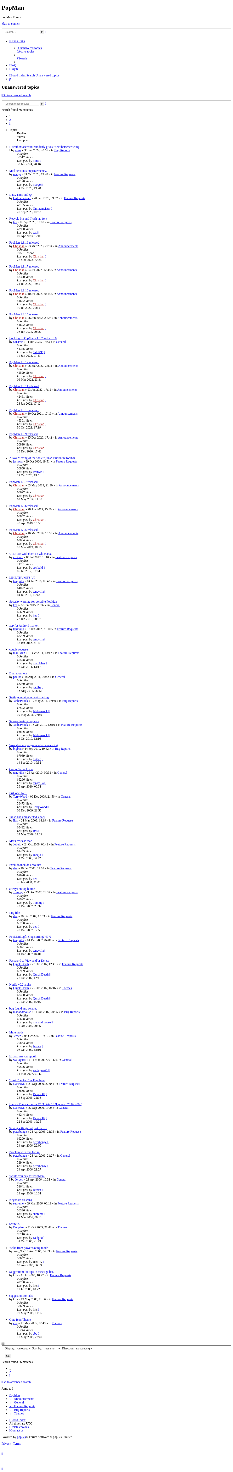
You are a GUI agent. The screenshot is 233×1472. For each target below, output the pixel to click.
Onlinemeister (22, 198)
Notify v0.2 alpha (20, 984)
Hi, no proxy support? (22, 1056)
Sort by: (46, 1348)
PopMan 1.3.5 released (23, 529)
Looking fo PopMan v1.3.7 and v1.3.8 (33, 338)
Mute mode (16, 1032)
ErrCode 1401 (18, 793)
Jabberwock (20, 700)
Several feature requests (24, 721)
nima (18, 150)
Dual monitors (18, 673)
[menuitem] (29, 48)
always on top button (22, 888)
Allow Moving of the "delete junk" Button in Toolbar (42, 458)
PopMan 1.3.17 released (24, 266)
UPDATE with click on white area (30, 553)
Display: (18, 1348)
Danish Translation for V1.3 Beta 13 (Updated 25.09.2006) (45, 1104)
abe (15, 1323)
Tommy (18, 892)
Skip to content (11, 23)
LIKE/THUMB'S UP (22, 577)
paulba (17, 676)
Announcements (68, 246)
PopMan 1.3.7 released (23, 482)
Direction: (77, 1348)
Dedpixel (19, 1227)
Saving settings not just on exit (28, 1128)
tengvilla (18, 581)
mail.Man (19, 653)
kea (15, 605)
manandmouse (22, 1012)
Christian (19, 246)
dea (15, 868)
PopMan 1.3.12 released (24, 362)
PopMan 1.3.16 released (24, 290)
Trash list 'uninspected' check (27, 817)
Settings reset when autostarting (29, 697)
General (61, 341)
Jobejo (17, 844)
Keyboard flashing (20, 1200)
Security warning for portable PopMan (33, 601)
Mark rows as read (20, 841)
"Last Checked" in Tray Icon (27, 1080)
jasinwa (18, 461)
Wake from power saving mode (28, 1247)
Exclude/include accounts (25, 864)
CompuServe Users (21, 769)
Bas (15, 820)
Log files (14, 912)
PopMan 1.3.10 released (24, 410)
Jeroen (17, 1036)
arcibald (18, 557)
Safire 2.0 (15, 1224)
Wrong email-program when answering (33, 745)
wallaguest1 (20, 1059)
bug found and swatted (23, 1008)
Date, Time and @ (20, 194)
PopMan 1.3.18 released (24, 242)
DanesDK (19, 1083)
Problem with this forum (24, 1152)
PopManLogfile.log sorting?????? (30, 936)
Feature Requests (65, 174)
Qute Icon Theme (20, 1319)
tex (15, 222)
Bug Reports (62, 150)
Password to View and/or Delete (29, 960)
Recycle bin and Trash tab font (28, 218)
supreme (18, 1203)
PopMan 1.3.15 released (24, 314)
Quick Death (21, 964)
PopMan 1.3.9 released (23, 434)
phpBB (21, 1437)
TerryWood (20, 796)
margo (17, 174)
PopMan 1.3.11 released (24, 386)
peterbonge (20, 1131)
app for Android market (23, 625)
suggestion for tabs (21, 1295)
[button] (9, 123)
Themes (67, 988)
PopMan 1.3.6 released (23, 505)
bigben (17, 748)
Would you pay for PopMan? (27, 1176)
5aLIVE (18, 341)
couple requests (18, 649)
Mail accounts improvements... (28, 170)
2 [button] (10, 119)
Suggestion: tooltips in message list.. (31, 1271)
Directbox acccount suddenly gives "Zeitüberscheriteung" (45, 146)
